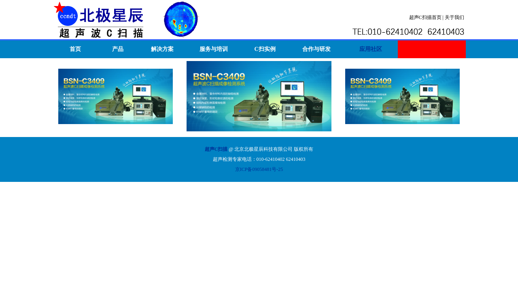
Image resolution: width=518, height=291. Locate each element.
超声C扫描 (216, 149)
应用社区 (370, 49)
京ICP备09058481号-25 (259, 169)
